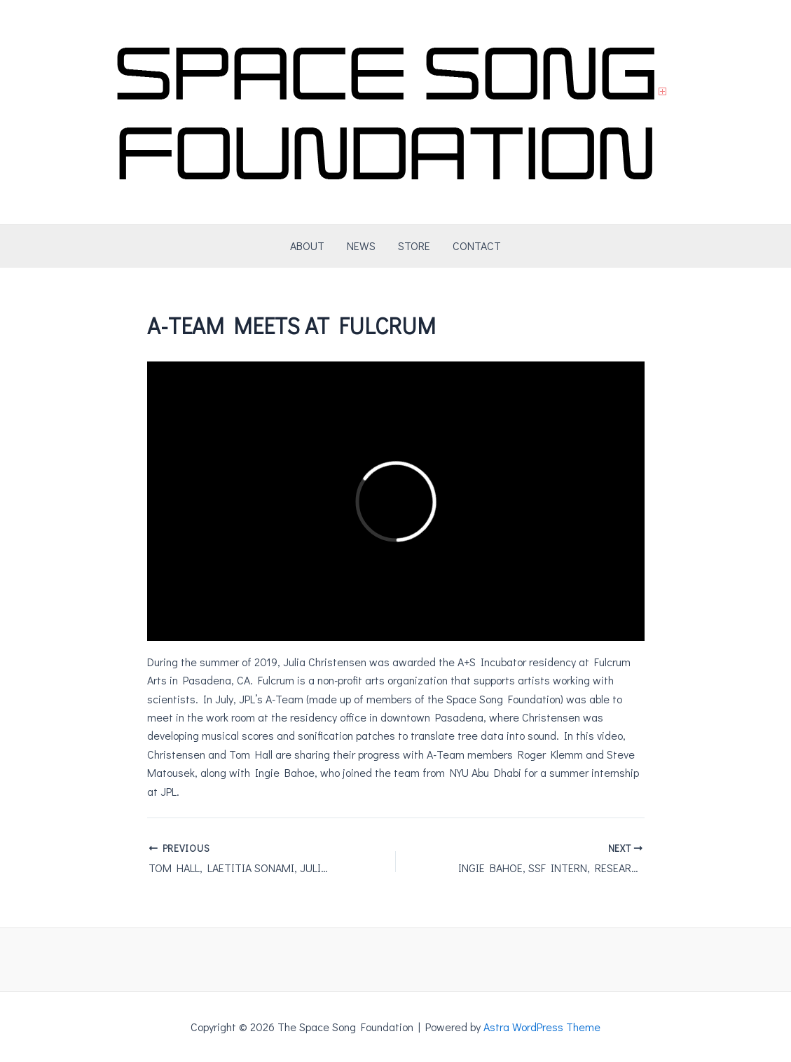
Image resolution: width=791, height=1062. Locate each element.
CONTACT (477, 245)
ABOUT (307, 245)
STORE (414, 245)
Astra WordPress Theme (541, 1026)
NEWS (361, 245)
